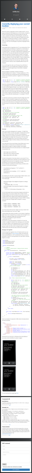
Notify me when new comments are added (12, 466)
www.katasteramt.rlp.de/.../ (7, 433)
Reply (10, 405)
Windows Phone (20, 27)
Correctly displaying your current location (16, 25)
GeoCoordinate (16, 233)
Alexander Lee (5, 407)
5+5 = (4, 464)
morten (10, 27)
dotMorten (16, 8)
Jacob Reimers (5, 401)
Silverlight (14, 27)
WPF (16, 27)
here (17, 393)
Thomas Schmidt (6, 426)
